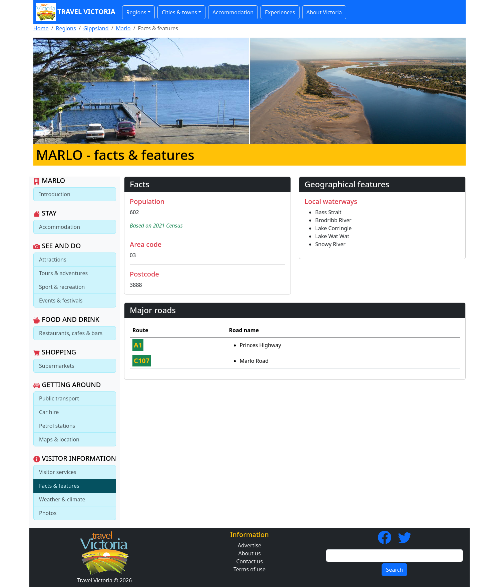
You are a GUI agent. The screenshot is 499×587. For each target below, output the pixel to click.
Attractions (52, 259)
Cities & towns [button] (179, 12)
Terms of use (249, 569)
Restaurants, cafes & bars (70, 333)
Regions (66, 28)
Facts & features (59, 485)
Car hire (49, 412)
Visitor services (57, 472)
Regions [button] (136, 12)
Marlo (123, 28)
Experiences (280, 12)
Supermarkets (56, 365)
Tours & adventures (63, 273)
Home (41, 28)
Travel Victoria (75, 12)
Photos (47, 513)
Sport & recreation (62, 287)
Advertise (249, 545)
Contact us (249, 561)
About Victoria (324, 12)
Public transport (59, 398)
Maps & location (59, 439)
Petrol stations (57, 425)
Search (394, 569)
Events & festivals (60, 300)
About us (249, 553)
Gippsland (96, 28)
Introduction (54, 194)
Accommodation (233, 12)
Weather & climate (62, 499)
